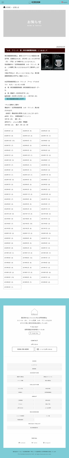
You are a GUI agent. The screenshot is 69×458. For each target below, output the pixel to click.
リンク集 (48, 415)
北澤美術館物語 (48, 392)
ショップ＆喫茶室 (20, 415)
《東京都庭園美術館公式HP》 (15, 99)
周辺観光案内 (20, 419)
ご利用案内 (20, 400)
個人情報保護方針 (34, 427)
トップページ (34, 365)
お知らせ (16, 7)
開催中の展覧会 (20, 376)
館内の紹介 (48, 400)
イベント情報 (20, 380)
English (64, 2)
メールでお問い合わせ (46, 349)
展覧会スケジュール (48, 376)
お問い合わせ (20, 407)
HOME (8, 7)
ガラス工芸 (20, 388)
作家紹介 (20, 392)
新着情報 (34, 368)
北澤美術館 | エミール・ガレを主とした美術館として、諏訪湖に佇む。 (34, 2)
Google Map (35, 333)
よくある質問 (48, 407)
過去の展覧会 (48, 380)
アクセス (20, 404)
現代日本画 (48, 388)
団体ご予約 (48, 404)
